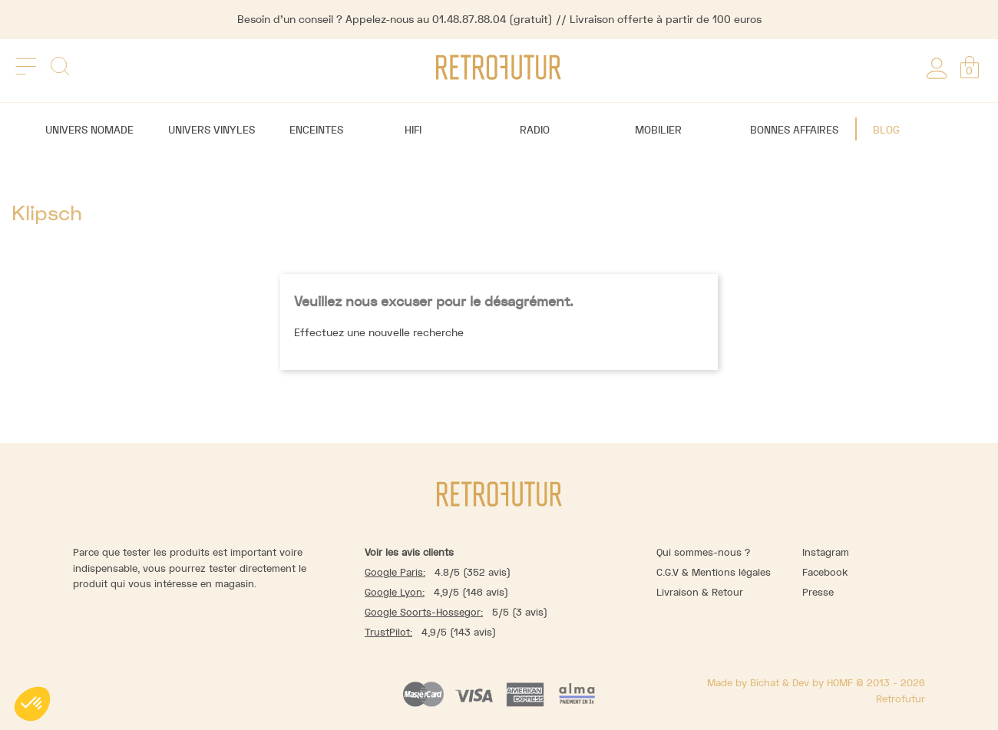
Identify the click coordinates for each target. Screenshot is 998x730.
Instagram (825, 552)
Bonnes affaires (794, 130)
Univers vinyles (211, 130)
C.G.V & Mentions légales (713, 572)
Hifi (413, 130)
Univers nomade (89, 130)
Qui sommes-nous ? (703, 552)
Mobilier (658, 130)
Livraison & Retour (699, 592)
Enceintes (316, 130)
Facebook (825, 572)
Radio (535, 130)
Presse (818, 592)
